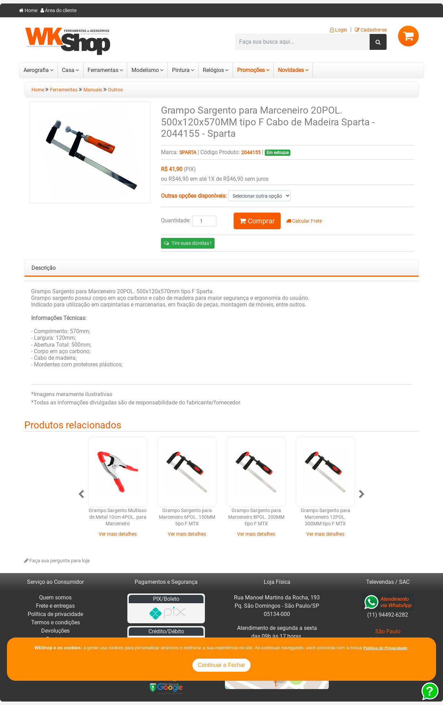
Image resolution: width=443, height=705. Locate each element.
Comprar (257, 221)
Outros (115, 90)
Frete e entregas (55, 606)
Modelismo (145, 70)
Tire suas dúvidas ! (187, 243)
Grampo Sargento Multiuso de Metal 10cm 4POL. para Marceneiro (118, 517)
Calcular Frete (304, 221)
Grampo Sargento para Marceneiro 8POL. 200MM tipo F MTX (256, 517)
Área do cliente (58, 11)
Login (338, 30)
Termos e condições (55, 622)
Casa (68, 70)
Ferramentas (103, 70)
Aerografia (36, 70)
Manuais (92, 90)
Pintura (181, 70)
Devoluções (55, 630)
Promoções (251, 70)
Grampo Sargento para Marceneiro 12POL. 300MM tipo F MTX (325, 517)
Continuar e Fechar (221, 665)
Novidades (291, 70)
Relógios (213, 70)
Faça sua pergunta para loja (57, 561)
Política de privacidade (55, 614)
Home (28, 11)
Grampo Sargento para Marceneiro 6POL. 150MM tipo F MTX (187, 517)
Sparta (187, 152)
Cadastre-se (371, 30)
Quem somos (55, 597)
